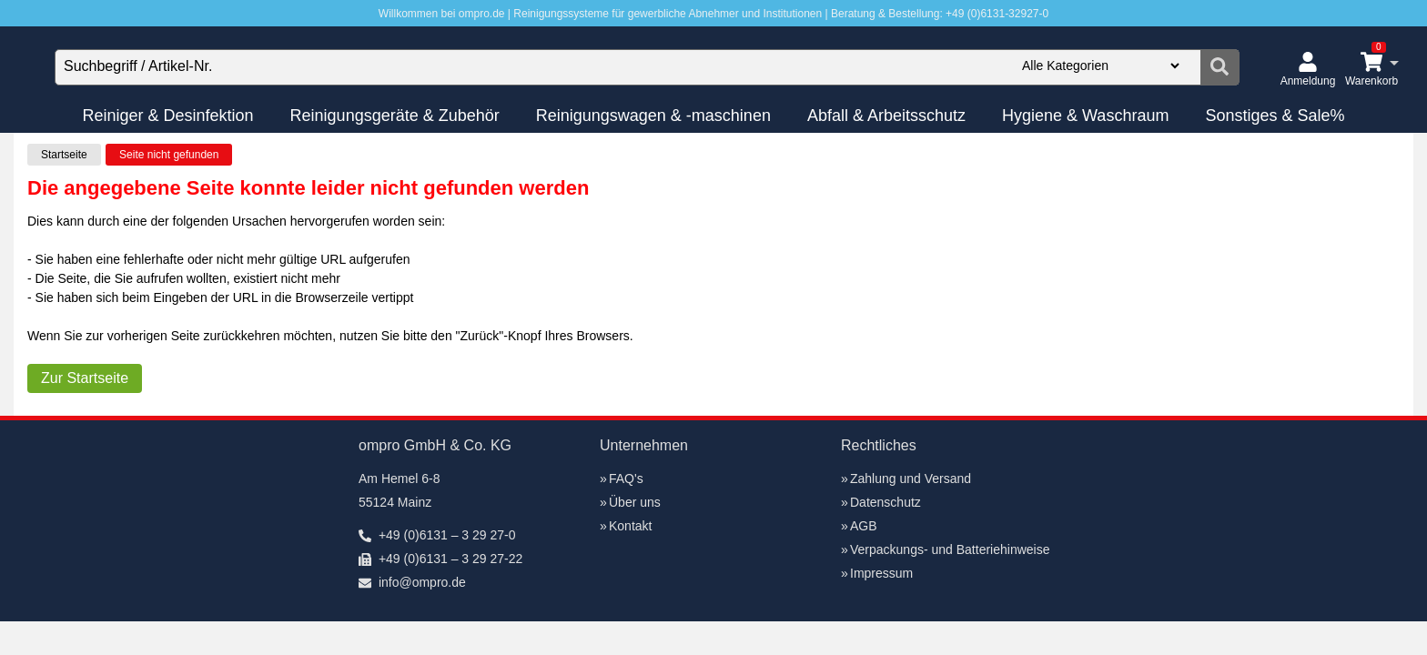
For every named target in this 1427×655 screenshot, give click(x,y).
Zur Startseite (84, 378)
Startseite (64, 154)
